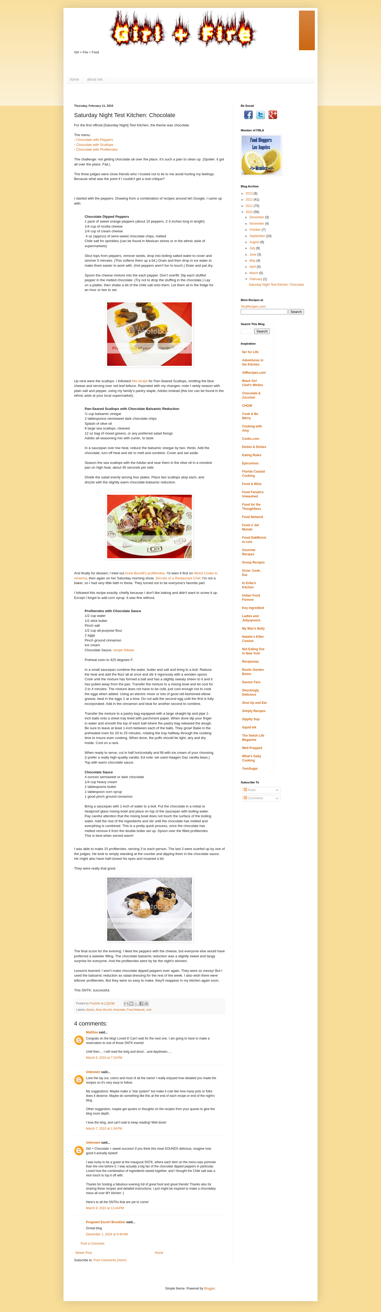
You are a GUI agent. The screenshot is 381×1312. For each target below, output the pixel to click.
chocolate (119, 1009)
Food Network (136, 1009)
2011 (250, 206)
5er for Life (250, 352)
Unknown (93, 1072)
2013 (250, 193)
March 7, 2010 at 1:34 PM (104, 1128)
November (257, 223)
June (253, 254)
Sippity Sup (251, 719)
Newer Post (83, 1253)
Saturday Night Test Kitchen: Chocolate (276, 285)
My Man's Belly (253, 628)
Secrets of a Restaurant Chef (177, 578)
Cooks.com (250, 439)
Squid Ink (249, 727)
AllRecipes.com (254, 373)
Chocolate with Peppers (94, 140)
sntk (149, 1009)
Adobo (90, 1009)
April (253, 267)
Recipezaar (250, 661)
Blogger (209, 1288)
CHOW (247, 406)
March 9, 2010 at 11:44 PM (105, 1208)
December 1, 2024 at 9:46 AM (107, 1234)
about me (94, 79)
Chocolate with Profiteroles (97, 149)
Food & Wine (251, 484)
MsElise (92, 1032)
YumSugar (250, 768)
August (255, 242)
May (253, 260)
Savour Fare (251, 682)
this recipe (140, 381)
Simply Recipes (254, 711)
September (258, 236)
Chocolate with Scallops (94, 145)
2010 (250, 212)
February (256, 279)
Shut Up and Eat (254, 703)
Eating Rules (251, 455)
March (254, 273)
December (257, 217)
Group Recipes (253, 562)
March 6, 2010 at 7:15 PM (104, 1058)
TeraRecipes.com (253, 306)
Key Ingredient (253, 608)
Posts (250, 790)
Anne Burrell (103, 1009)
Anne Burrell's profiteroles (145, 573)
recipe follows (123, 650)
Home (159, 1253)
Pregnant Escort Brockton (105, 1222)
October (256, 230)
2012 (250, 199)
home (74, 79)
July (253, 248)
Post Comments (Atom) (109, 1260)
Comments (253, 798)
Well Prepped (252, 748)
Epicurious (250, 463)
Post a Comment (92, 1243)
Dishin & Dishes (254, 447)
